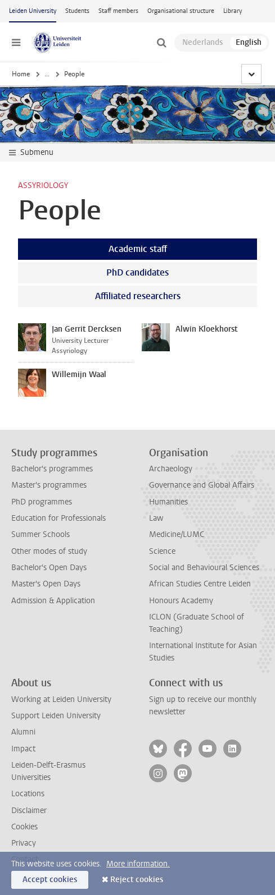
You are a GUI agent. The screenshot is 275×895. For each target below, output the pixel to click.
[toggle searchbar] (161, 42)
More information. (138, 864)
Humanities (168, 502)
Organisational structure (180, 11)
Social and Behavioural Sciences (204, 567)
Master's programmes (49, 485)
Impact (23, 748)
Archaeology (170, 468)
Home (21, 74)
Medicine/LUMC (176, 534)
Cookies (24, 826)
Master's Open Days (45, 584)
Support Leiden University (56, 715)
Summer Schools (40, 534)
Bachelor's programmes (52, 468)
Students (77, 11)
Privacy (23, 843)
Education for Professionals (58, 518)
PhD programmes (41, 502)
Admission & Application (53, 600)
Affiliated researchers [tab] (138, 296)
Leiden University (32, 11)
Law (156, 518)
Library (232, 11)
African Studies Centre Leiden (200, 584)
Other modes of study (49, 551)
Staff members (118, 11)
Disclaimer (29, 810)
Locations (27, 793)
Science (162, 551)
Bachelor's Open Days (49, 567)
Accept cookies (49, 879)
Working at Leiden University (61, 699)
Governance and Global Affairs (201, 485)
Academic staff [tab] (138, 249)
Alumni (23, 732)
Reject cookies (136, 879)
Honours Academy (181, 600)
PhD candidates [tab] (137, 272)
